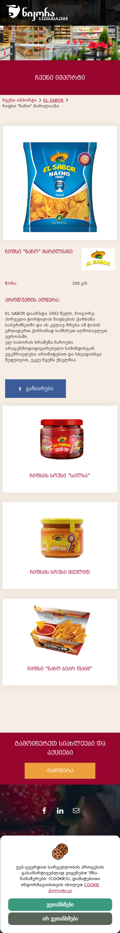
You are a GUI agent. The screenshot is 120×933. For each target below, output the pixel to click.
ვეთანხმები (60, 904)
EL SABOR (54, 100)
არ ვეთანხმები (59, 918)
